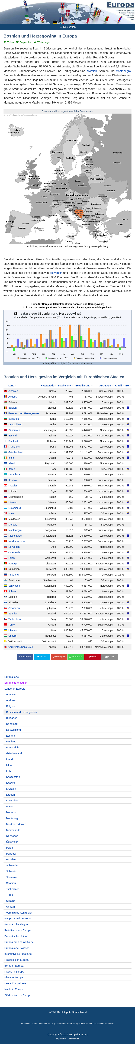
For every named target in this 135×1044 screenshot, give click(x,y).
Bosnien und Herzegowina (23, 413)
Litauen (12, 502)
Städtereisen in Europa (17, 995)
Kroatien (91, 71)
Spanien (12, 613)
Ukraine (12, 630)
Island (11, 463)
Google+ (59, 656)
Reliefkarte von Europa (17, 930)
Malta (11, 513)
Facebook (25, 656)
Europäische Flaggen (16, 924)
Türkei (11, 624)
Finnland (13, 441)
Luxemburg (14, 508)
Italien (11, 469)
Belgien (12, 407)
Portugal (13, 563)
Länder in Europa (14, 688)
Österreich (14, 552)
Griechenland (15, 452)
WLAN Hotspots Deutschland (70, 1012)
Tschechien (14, 619)
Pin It (93, 656)
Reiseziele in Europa (16, 959)
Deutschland (15, 424)
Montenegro (123, 71)
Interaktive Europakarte (18, 953)
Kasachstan (14, 474)
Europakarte (11, 676)
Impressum (61, 1039)
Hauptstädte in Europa (17, 918)
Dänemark (14, 430)
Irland (11, 457)
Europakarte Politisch (16, 947)
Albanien (13, 391)
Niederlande (15, 535)
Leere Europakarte (15, 983)
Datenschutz (73, 1039)
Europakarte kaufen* (16, 682)
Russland (13, 574)
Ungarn (12, 635)
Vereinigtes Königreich (20, 647)
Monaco (12, 524)
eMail (109, 656)
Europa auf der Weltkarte (19, 941)
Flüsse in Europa (14, 971)
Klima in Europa (13, 977)
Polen (11, 558)
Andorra (12, 396)
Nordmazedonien (17, 541)
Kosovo (12, 480)
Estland (12, 435)
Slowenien (56, 272)
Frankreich (14, 446)
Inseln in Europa (13, 989)
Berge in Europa (13, 965)
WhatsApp (75, 656)
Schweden (14, 585)
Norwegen (14, 546)
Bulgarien (13, 418)
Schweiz (13, 591)
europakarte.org (78, 1034)
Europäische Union (15, 936)
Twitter (42, 656)
